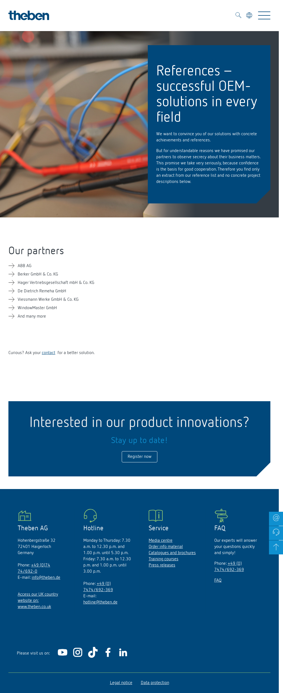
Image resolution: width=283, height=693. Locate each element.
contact (48, 353)
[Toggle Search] (238, 16)
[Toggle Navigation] (264, 15)
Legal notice (121, 683)
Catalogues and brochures (172, 553)
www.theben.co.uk (34, 607)
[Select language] (250, 16)
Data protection (155, 683)
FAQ (218, 580)
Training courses (163, 559)
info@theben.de (46, 577)
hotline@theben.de (100, 602)
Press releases (162, 565)
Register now (139, 457)
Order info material (166, 547)
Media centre (160, 540)
